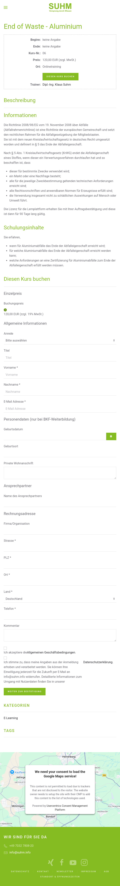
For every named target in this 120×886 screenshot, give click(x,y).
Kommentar (11, 625)
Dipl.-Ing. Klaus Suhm (56, 84)
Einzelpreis (13, 293)
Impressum (88, 871)
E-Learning (11, 718)
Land (8, 591)
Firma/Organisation (17, 523)
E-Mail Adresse (15, 401)
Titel (7, 350)
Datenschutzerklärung (98, 662)
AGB (106, 871)
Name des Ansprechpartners (23, 496)
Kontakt (43, 871)
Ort (7, 574)
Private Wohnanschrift (18, 463)
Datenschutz (20, 871)
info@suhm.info (20, 852)
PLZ (7, 557)
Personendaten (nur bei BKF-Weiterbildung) (39, 419)
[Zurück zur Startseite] (60, 7)
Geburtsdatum (13, 429)
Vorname (11, 367)
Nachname (12, 384)
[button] (5, 7)
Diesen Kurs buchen (60, 76)
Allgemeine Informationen (25, 323)
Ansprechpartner (18, 486)
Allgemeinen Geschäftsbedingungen (51, 652)
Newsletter (65, 871)
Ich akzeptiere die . (40, 652)
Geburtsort (11, 446)
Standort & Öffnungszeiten (60, 877)
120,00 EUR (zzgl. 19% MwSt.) (23, 314)
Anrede (8, 333)
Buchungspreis (14, 303)
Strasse (10, 540)
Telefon (10, 608)
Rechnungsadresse (20, 513)
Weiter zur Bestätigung (25, 691)
